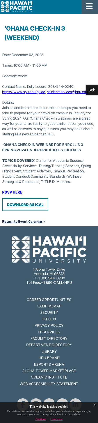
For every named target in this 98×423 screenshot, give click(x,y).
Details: (8, 102)
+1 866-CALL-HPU (56, 282)
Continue (41, 419)
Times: (7, 65)
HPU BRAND (49, 358)
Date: (6, 55)
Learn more (56, 419)
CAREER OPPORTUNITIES (49, 299)
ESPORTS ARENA (49, 364)
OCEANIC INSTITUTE (49, 377)
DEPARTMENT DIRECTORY (49, 345)
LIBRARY (49, 351)
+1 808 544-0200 (50, 278)
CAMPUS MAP (49, 306)
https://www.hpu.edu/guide (23, 92)
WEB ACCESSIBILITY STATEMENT (49, 384)
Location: (9, 76)
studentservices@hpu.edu (67, 92)
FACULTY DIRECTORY (49, 338)
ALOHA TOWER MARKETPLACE (49, 371)
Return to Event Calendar (22, 221)
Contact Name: (14, 86)
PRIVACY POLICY (49, 325)
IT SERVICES (49, 332)
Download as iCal (25, 204)
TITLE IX (49, 319)
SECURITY (49, 312)
